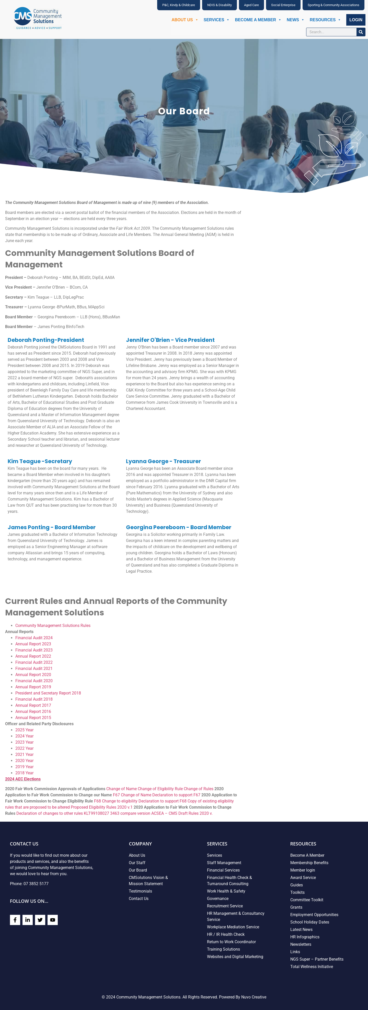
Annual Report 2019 (33, 687)
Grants (296, 907)
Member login (302, 870)
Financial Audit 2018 (34, 699)
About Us (185, 20)
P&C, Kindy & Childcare (178, 5)
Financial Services (223, 870)
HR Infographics (304, 937)
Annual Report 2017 (33, 705)
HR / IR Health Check (226, 934)
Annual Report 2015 (33, 717)
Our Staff (137, 862)
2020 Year (24, 760)
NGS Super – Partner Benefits (316, 959)
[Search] (360, 32)
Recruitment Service (225, 906)
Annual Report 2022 (33, 656)
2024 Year (24, 736)
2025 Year (24, 729)
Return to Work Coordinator (231, 941)
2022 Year (24, 748)
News (296, 20)
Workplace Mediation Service (233, 927)
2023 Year (24, 742)
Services (217, 20)
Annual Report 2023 (33, 644)
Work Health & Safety (226, 891)
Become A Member (258, 20)
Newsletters (300, 944)
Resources (325, 20)
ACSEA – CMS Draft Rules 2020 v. (182, 813)
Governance (217, 898)
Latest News (301, 929)
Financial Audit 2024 (34, 637)
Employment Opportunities (314, 914)
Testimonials (140, 891)
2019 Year (24, 766)
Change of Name (121, 788)
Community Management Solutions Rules (52, 625)
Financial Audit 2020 (34, 680)
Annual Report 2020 (33, 674)
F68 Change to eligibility (115, 801)
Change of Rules (198, 788)
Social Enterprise (283, 5)
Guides (296, 885)
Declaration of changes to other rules (49, 813)
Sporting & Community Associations (333, 5)
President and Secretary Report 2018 (48, 693)
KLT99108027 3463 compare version (117, 813)
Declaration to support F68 (163, 801)
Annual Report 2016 (33, 711)
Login (355, 20)
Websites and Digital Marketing (235, 956)
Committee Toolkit (306, 899)
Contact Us (138, 898)
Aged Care (251, 5)
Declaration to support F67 (176, 794)
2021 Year (24, 754)
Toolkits (297, 892)
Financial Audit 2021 (34, 668)
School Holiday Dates (309, 922)
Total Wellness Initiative (311, 966)
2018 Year (24, 772)
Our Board (138, 870)
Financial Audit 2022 (34, 662)
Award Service (303, 877)
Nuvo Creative (253, 997)
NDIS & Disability (219, 5)
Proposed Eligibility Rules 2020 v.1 (102, 807)
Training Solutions (223, 949)
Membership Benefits (309, 862)
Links (295, 951)
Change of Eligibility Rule (160, 788)
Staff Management (224, 862)
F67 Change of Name (132, 794)
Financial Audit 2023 (34, 650)
